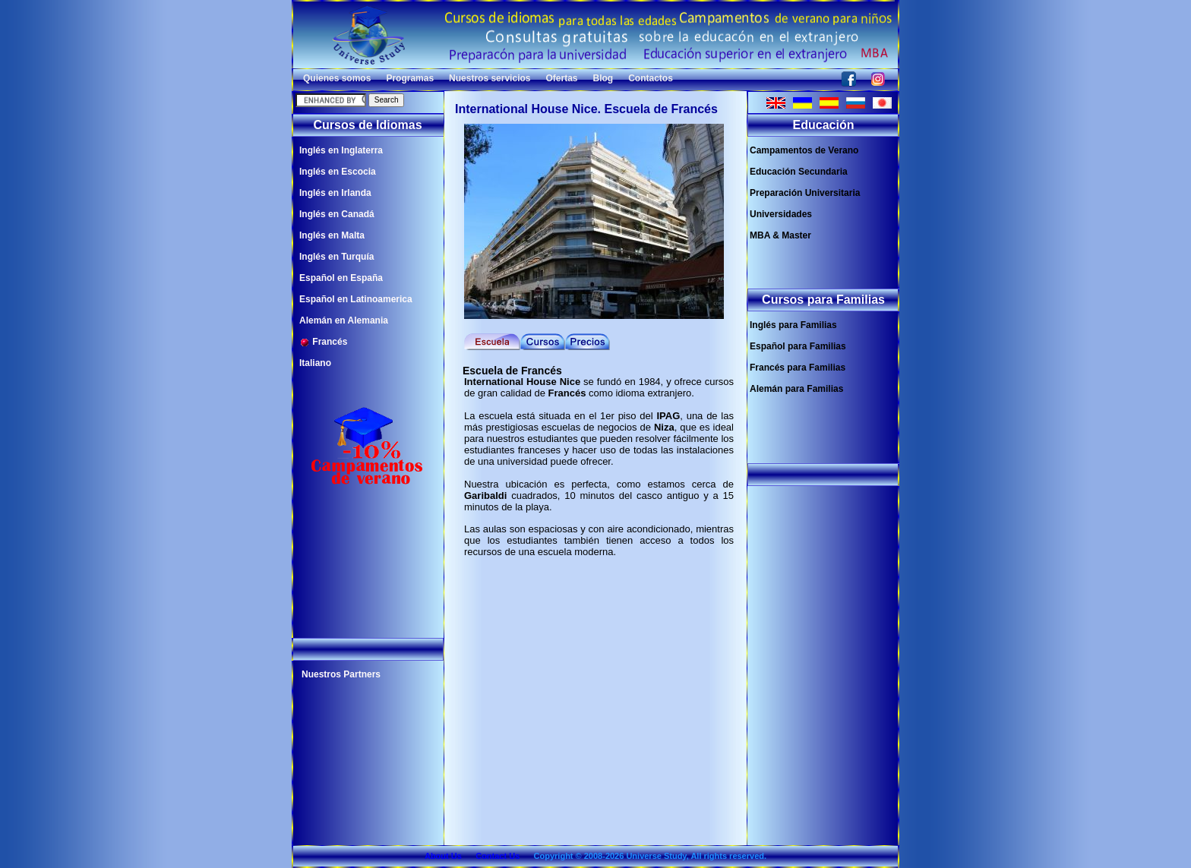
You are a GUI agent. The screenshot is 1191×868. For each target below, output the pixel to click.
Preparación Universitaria (805, 193)
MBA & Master (780, 235)
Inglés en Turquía (336, 256)
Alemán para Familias (796, 388)
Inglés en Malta (332, 235)
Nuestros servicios (489, 78)
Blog (603, 78)
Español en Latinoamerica (355, 299)
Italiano (315, 363)
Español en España (341, 278)
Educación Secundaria (799, 171)
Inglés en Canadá (336, 214)
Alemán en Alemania (343, 320)
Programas (410, 78)
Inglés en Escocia (337, 171)
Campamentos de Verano (804, 150)
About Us (443, 855)
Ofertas (561, 78)
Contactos (650, 78)
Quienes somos (337, 78)
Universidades (781, 214)
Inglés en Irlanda (335, 193)
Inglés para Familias (793, 325)
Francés (323, 342)
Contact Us (497, 855)
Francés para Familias (797, 367)
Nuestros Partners (341, 674)
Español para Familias (798, 346)
